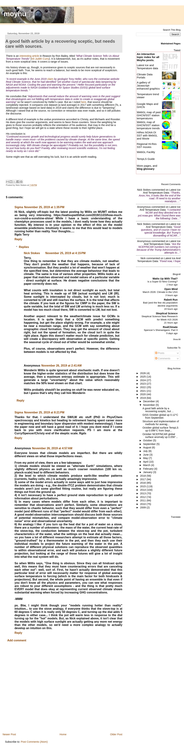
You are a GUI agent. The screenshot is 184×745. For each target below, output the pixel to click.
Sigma (19, 207)
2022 (143, 387)
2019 (143, 397)
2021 (143, 390)
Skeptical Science (167, 313)
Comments (163, 358)
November (149, 404)
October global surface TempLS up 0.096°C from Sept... (160, 429)
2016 (143, 482)
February (148, 468)
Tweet (177, 50)
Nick (143, 258)
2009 (143, 507)
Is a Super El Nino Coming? (162, 281)
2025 (143, 376)
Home (63, 734)
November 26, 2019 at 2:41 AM (61, 365)
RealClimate (170, 327)
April (146, 461)
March (147, 465)
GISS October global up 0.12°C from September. (160, 416)
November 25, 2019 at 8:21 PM (44, 412)
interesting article (29, 55)
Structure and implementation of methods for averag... (160, 423)
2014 (143, 489)
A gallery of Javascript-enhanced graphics (148, 85)
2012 (143, 497)
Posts (159, 353)
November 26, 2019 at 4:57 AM (52, 448)
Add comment (16, 640)
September (150, 444)
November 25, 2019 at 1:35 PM (44, 207)
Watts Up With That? (165, 278)
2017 (143, 479)
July (145, 451)
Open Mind (171, 289)
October (148, 440)
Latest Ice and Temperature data (148, 67)
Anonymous (144, 206)
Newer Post (9, 734)
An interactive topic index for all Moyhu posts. (148, 57)
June (146, 454)
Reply (18, 239)
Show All (176, 339)
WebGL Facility (146, 152)
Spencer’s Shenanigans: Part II (161, 330)
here (83, 102)
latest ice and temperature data (162, 191)
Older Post (116, 734)
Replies (24, 247)
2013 (143, 493)
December (149, 401)
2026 (143, 373)
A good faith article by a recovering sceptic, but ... (158, 410)
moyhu (15, 14)
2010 (143, 504)
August (147, 447)
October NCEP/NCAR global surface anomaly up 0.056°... (160, 435)
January (148, 472)
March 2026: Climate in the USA (160, 292)
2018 (143, 475)
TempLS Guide (146, 158)
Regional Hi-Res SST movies (147, 145)
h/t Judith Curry (40, 58)
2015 (143, 486)
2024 (143, 380)
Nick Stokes (32, 253)
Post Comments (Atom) (34, 741)
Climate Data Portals (144, 76)
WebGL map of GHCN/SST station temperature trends (148, 125)
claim (50, 78)
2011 (143, 500)
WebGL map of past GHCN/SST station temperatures (149, 115)
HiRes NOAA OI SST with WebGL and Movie (147, 135)
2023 (143, 383)
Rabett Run (171, 299)
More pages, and (147, 167)
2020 (143, 394)
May (146, 458)
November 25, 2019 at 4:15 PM (65, 253)
